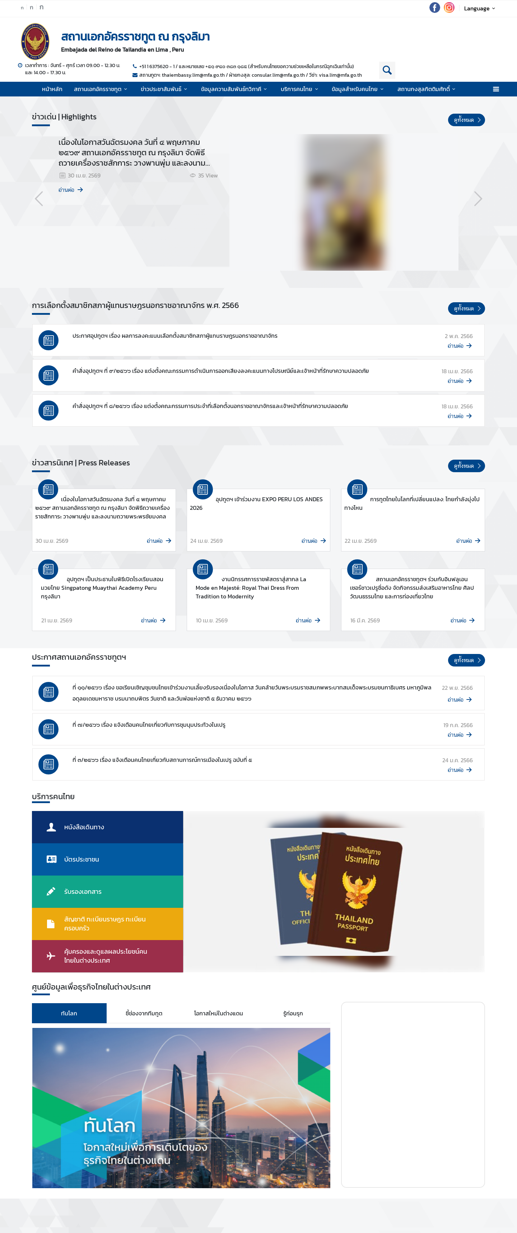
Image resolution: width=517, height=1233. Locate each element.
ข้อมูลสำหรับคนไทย (359, 89)
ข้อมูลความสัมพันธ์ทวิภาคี (235, 89)
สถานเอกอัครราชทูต (101, 89)
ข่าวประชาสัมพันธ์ (165, 89)
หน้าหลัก (52, 89)
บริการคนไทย (300, 89)
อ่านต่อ (71, 189)
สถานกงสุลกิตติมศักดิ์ (427, 89)
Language (481, 8)
